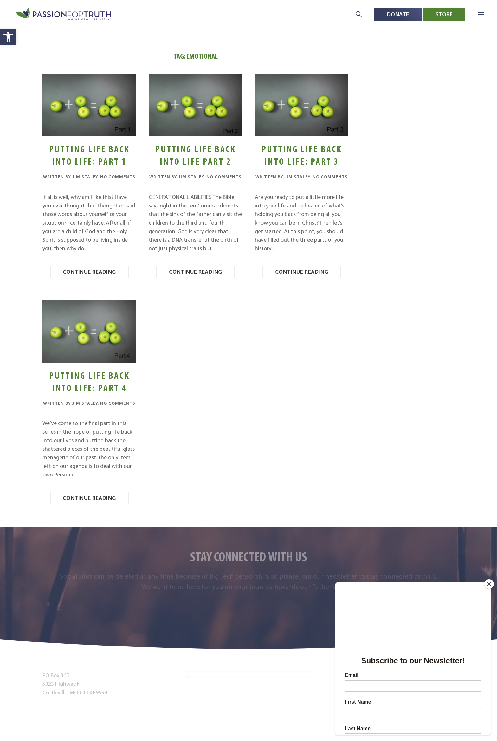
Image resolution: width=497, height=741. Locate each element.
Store (444, 14)
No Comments (117, 177)
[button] (8, 37)
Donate (398, 14)
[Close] (489, 584)
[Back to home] (64, 14)
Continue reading (89, 271)
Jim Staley (85, 177)
